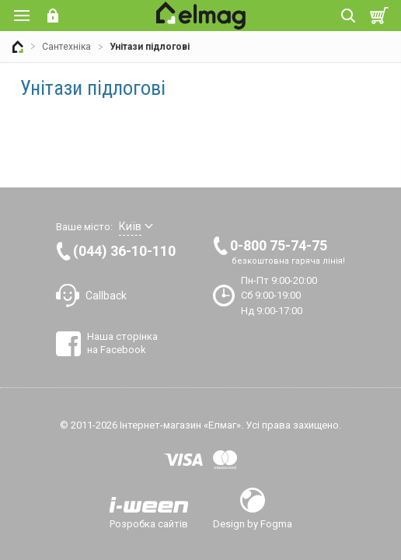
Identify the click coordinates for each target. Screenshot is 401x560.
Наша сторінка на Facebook (122, 343)
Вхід (53, 15)
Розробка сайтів (149, 523)
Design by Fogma (252, 523)
